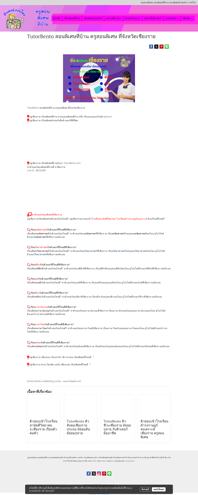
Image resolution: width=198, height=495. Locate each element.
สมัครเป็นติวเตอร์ (152, 18)
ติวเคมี (159, 457)
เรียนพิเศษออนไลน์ (93, 18)
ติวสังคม (74, 461)
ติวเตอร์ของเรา (132, 18)
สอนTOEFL (101, 461)
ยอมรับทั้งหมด (158, 489)
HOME (56, 18)
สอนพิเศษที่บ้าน (43, 457)
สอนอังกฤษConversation (125, 461)
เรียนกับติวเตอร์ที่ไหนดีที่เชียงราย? (53, 229)
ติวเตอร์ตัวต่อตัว (70, 457)
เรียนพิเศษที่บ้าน (72, 18)
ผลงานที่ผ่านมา (113, 18)
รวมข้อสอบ (172, 18)
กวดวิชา (80, 457)
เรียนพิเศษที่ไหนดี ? (84, 357)
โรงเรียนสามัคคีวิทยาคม (103, 218)
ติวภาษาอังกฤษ (143, 457)
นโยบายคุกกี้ (49, 490)
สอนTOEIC (92, 461)
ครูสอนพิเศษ (32, 457)
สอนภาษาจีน (83, 461)
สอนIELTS (111, 461)
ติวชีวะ (165, 457)
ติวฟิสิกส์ (153, 457)
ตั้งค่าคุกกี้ (145, 489)
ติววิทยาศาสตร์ (131, 457)
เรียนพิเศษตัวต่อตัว (106, 457)
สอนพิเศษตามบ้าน (91, 457)
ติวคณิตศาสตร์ (119, 457)
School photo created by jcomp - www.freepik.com (54, 381)
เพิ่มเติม (188, 18)
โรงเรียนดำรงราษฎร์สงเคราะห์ (131, 218)
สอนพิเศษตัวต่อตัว (57, 457)
